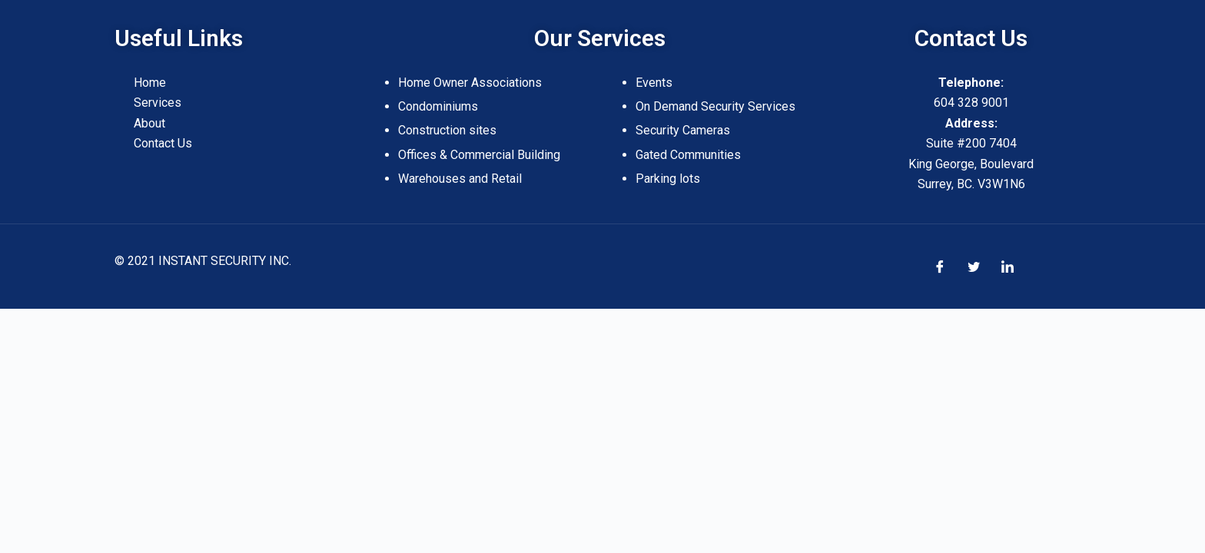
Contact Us (163, 143)
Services (157, 102)
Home (150, 82)
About (149, 123)
